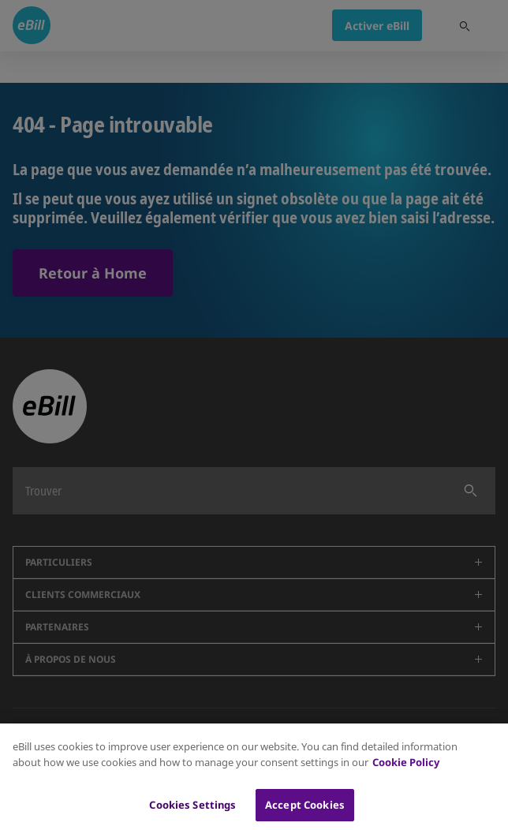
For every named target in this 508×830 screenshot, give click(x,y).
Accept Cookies (305, 812)
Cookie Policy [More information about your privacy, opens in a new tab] (405, 769)
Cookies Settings (192, 812)
